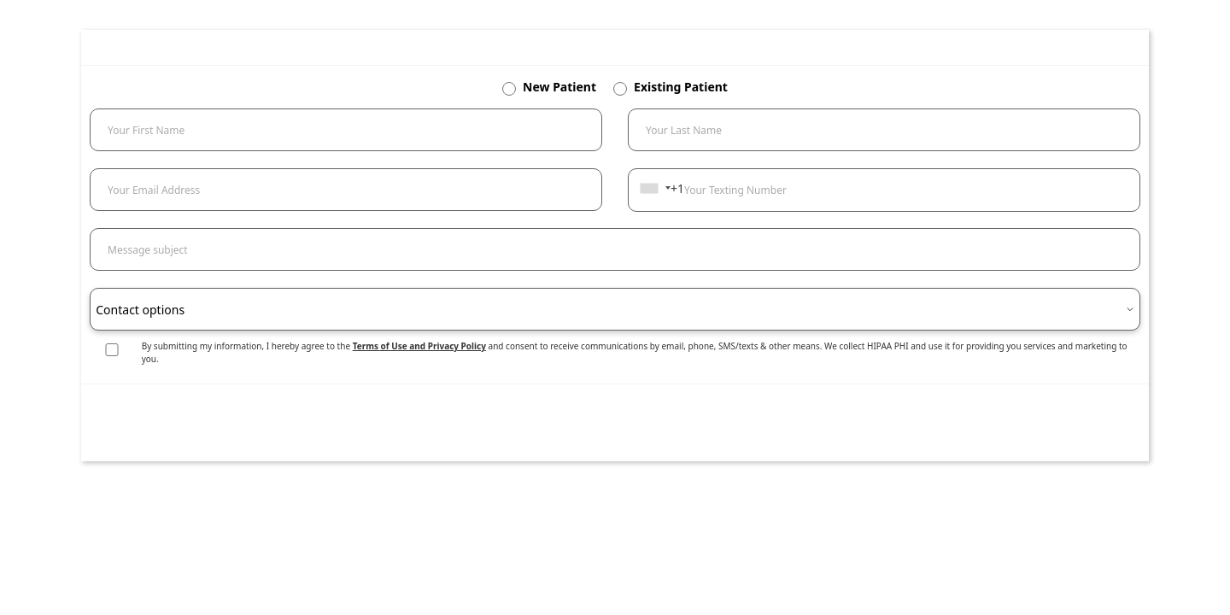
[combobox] (655, 188)
